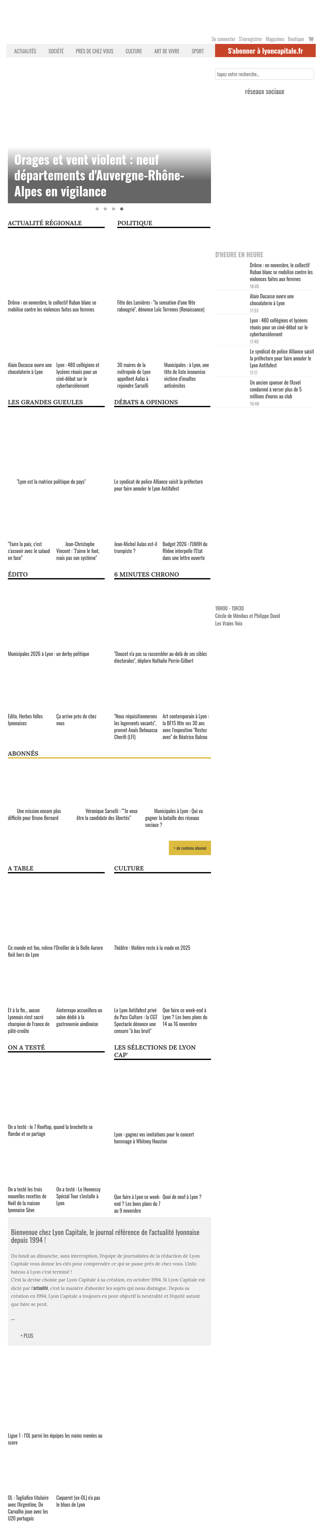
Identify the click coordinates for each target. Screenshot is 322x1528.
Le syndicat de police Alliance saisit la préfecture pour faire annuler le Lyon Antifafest (158, 485)
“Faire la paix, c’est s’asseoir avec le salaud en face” (29, 550)
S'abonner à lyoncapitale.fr (265, 50)
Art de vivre (167, 51)
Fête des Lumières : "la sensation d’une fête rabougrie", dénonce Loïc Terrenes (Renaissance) (160, 306)
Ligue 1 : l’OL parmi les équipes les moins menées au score (55, 1439)
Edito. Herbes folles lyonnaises (25, 720)
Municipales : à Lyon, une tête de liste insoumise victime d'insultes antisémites (186, 375)
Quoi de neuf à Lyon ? (182, 1196)
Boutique (296, 39)
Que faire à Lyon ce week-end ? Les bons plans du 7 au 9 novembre (137, 1203)
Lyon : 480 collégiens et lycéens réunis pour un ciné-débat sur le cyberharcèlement (77, 375)
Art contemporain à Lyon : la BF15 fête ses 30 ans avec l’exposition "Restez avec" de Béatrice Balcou (186, 726)
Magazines (275, 39)
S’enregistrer (250, 39)
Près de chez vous (94, 51)
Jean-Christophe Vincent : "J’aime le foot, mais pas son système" (77, 550)
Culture (134, 51)
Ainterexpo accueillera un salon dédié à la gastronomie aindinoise (79, 1017)
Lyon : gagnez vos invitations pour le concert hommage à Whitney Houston (154, 1138)
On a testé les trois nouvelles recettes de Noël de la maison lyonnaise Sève (27, 1199)
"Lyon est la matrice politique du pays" (47, 481)
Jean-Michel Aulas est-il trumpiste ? (135, 547)
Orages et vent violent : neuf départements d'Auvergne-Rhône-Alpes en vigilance (99, 175)
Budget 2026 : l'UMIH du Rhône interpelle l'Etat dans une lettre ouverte (185, 550)
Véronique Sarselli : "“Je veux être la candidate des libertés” (106, 814)
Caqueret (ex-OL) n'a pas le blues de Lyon (78, 1501)
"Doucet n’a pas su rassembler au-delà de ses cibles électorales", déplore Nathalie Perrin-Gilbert (160, 657)
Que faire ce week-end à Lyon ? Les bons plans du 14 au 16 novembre (185, 1017)
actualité (40, 1288)
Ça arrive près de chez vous (76, 720)
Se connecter (223, 39)
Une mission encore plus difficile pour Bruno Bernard (34, 814)
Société (56, 51)
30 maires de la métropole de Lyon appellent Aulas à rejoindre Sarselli (134, 375)
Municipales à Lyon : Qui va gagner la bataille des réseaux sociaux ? (174, 817)
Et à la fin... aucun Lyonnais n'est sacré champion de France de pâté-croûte (28, 1020)
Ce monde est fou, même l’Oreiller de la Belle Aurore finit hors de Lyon (55, 951)
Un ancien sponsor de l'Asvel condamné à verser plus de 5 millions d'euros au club (276, 389)
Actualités (25, 51)
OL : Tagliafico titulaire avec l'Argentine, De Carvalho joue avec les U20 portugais (28, 1508)
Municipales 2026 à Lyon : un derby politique (48, 653)
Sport (198, 51)
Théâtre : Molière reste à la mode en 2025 (152, 947)
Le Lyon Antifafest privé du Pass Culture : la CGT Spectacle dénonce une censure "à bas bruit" (136, 1020)
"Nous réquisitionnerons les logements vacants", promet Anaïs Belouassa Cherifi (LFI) (136, 726)
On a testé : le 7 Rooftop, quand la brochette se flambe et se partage (50, 1130)
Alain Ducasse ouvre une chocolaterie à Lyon (30, 368)
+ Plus (26, 1335)
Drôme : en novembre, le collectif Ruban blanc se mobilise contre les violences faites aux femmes (52, 306)
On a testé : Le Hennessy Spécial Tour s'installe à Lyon (78, 1196)
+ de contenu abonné (190, 847)
